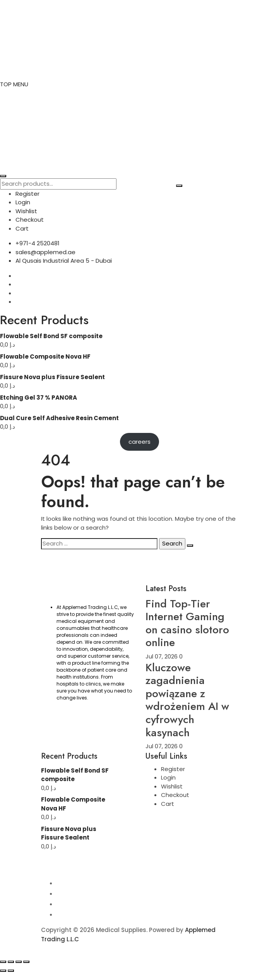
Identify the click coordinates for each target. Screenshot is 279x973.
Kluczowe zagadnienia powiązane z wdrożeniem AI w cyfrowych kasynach (187, 700)
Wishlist (26, 211)
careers (139, 442)
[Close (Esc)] (26, 962)
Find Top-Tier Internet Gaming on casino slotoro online (187, 623)
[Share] (18, 962)
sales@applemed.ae (45, 252)
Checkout (29, 219)
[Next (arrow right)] (11, 971)
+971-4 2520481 (37, 243)
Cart (22, 228)
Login (22, 202)
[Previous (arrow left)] (3, 971)
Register (27, 194)
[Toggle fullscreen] (11, 962)
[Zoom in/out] (3, 962)
